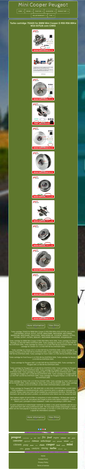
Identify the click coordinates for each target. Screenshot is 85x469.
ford (49, 437)
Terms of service (43, 465)
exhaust (63, 438)
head (58, 445)
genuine (27, 449)
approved (27, 441)
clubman (35, 441)
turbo (53, 448)
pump (25, 445)
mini (70, 444)
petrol (73, 438)
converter (17, 440)
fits (44, 437)
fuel (39, 438)
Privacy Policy (43, 462)
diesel (65, 449)
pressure (59, 441)
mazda (63, 445)
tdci (69, 438)
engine (56, 438)
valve (36, 445)
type (31, 438)
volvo (21, 449)
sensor (66, 441)
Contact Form (43, 459)
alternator (60, 449)
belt (35, 438)
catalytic (36, 448)
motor (32, 445)
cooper (50, 444)
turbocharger (46, 441)
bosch (54, 441)
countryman (26, 438)
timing (44, 448)
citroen (17, 444)
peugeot (16, 437)
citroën (71, 441)
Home (43, 456)
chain (41, 445)
